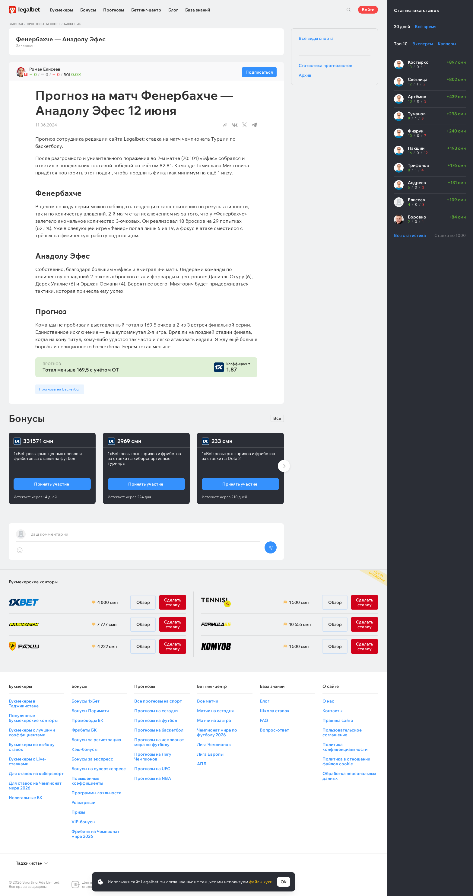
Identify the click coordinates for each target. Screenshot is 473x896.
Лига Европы (210, 754)
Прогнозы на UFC (152, 768)
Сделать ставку (172, 646)
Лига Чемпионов (214, 744)
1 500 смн (299, 602)
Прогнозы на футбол (155, 720)
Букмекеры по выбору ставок (32, 747)
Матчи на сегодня (215, 710)
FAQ (264, 720)
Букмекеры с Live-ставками (27, 761)
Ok (284, 882)
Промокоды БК (87, 720)
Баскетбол (73, 24)
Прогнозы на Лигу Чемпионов (152, 756)
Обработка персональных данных (349, 776)
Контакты (332, 710)
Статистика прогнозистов (325, 65)
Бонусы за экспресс (92, 759)
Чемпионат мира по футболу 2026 (217, 732)
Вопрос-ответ (274, 730)
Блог (173, 10)
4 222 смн (107, 646)
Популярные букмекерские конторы (33, 718)
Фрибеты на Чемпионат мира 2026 (95, 834)
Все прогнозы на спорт (158, 701)
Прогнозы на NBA (152, 778)
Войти (368, 9)
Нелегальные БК (26, 797)
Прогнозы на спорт (43, 24)
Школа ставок (275, 710)
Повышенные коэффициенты (87, 781)
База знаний (197, 10)
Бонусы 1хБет (85, 701)
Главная (16, 24)
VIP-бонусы (83, 821)
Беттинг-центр (146, 10)
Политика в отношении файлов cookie (346, 761)
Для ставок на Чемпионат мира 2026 (35, 785)
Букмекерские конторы (33, 582)
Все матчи (207, 701)
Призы (78, 812)
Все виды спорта (316, 38)
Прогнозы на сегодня (156, 710)
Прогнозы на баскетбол (158, 730)
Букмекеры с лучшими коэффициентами (32, 732)
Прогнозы (113, 10)
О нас (328, 701)
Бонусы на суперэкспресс (98, 768)
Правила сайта (337, 720)
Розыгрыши (83, 802)
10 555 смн (300, 624)
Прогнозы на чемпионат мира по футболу (159, 742)
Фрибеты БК (84, 730)
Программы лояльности (96, 793)
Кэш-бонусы (84, 749)
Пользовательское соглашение (342, 732)
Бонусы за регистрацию (96, 739)
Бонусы (88, 10)
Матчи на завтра (214, 720)
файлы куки (260, 882)
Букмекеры (61, 10)
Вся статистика (410, 235)
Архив (305, 75)
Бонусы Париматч (90, 710)
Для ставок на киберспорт (36, 773)
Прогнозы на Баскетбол (60, 389)
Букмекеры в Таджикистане (24, 703)
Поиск (348, 9)
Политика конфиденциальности (344, 747)
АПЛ (201, 764)
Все (277, 418)
